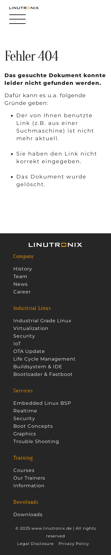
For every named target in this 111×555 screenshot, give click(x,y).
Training (23, 458)
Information (29, 485)
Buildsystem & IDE (37, 366)
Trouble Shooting (36, 441)
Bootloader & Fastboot (43, 374)
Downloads (25, 502)
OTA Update (29, 351)
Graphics (24, 434)
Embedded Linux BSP (42, 403)
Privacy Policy (74, 544)
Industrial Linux (32, 308)
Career (22, 292)
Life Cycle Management (44, 359)
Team (20, 276)
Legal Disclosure (35, 544)
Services (23, 391)
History (22, 269)
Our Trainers (29, 478)
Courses (24, 470)
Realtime (25, 411)
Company (23, 256)
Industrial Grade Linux (42, 320)
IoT (17, 343)
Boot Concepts (33, 426)
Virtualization (31, 328)
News (20, 284)
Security (24, 336)
